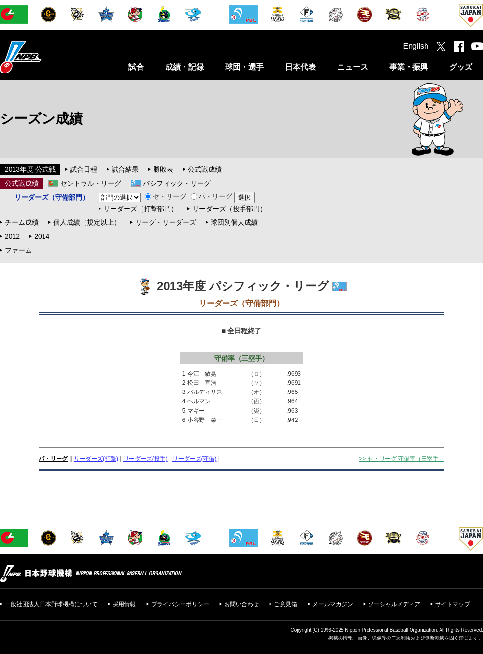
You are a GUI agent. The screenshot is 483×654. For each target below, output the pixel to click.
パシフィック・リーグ (177, 183)
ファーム (18, 250)
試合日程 (83, 169)
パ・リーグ (211, 196)
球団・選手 (244, 67)
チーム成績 (22, 222)
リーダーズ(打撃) (96, 458)
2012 (12, 236)
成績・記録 (184, 67)
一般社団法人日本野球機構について (51, 604)
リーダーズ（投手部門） (229, 209)
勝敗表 (163, 169)
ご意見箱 (285, 604)
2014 (41, 236)
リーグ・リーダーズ (165, 222)
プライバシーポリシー (180, 604)
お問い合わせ (241, 604)
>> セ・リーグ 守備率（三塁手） (401, 458)
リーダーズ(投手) (145, 458)
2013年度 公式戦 (30, 169)
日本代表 (300, 67)
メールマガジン (333, 604)
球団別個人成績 (234, 222)
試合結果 (125, 169)
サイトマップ (452, 604)
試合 (136, 67)
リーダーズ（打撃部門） (140, 209)
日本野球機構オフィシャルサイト (45, 56)
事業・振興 (408, 67)
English (415, 46)
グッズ (460, 67)
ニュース (352, 67)
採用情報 (124, 604)
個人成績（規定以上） (87, 222)
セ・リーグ (165, 196)
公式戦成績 (205, 169)
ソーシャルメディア (394, 604)
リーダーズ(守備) (194, 458)
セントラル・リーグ (90, 183)
